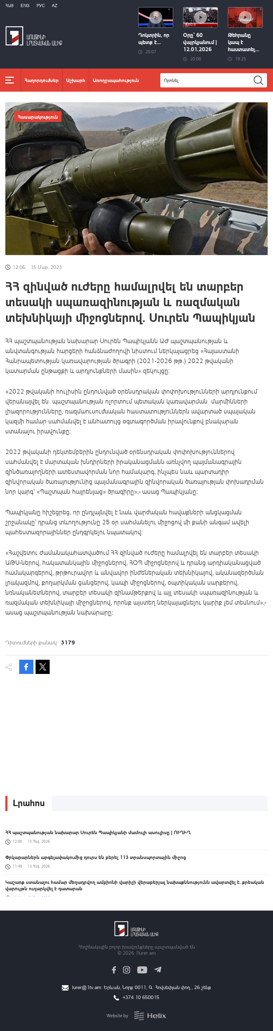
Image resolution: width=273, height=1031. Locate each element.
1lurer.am (145, 953)
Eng (25, 5)
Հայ (9, 5)
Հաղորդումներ (42, 80)
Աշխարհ (75, 80)
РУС (41, 5)
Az (54, 5)
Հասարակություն (38, 116)
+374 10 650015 (141, 997)
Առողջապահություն (116, 80)
